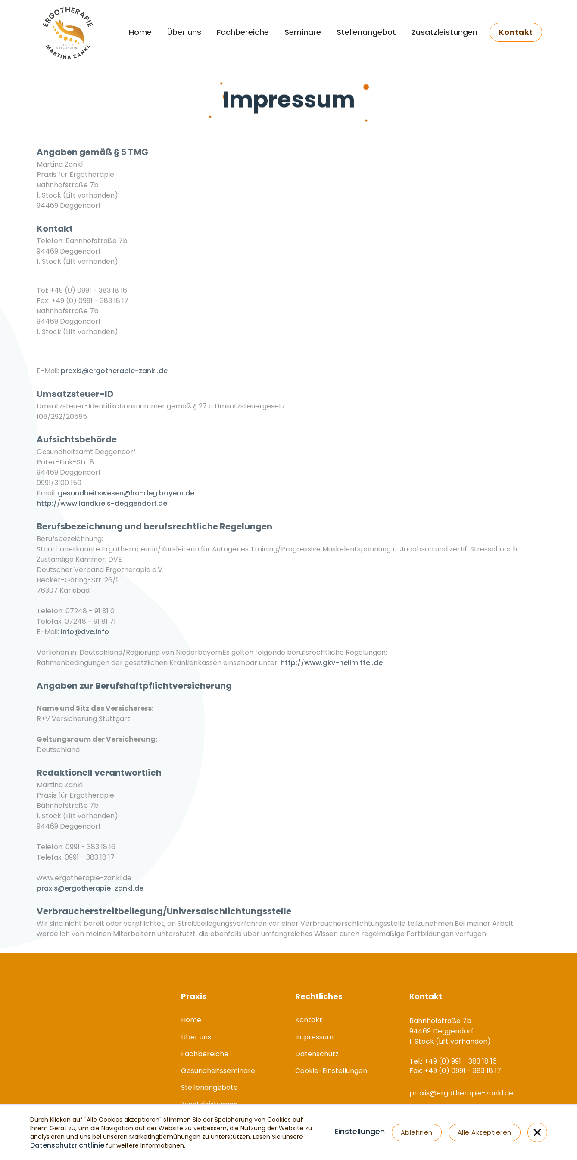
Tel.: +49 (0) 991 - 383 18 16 (80, 285)
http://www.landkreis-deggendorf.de (102, 508)
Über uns (184, 32)
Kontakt (308, 1020)
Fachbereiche (243, 32)
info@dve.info (85, 636)
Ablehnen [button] (417, 1132)
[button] (359, 1132)
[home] (67, 32)
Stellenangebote (209, 1087)
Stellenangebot (366, 32)
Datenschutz (317, 1054)
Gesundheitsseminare (218, 1071)
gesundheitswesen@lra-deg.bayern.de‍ (126, 498)
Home (140, 32)
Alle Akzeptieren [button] (485, 1132)
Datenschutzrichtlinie (67, 1145)
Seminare (302, 32)
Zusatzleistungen (444, 32)
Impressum (314, 1037)
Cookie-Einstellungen (331, 1071)
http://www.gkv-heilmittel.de (332, 667)
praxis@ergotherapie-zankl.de (114, 375)
